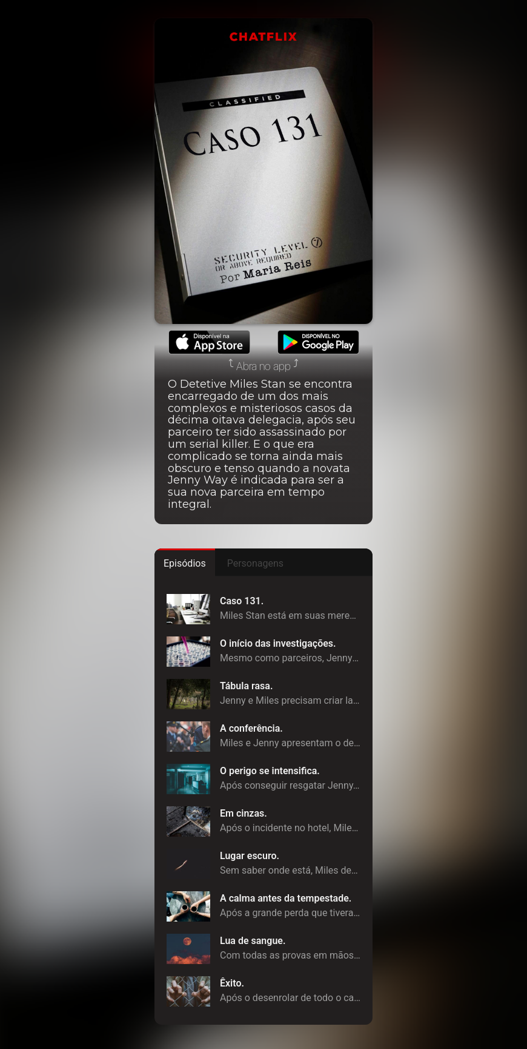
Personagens (255, 563)
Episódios (185, 563)
